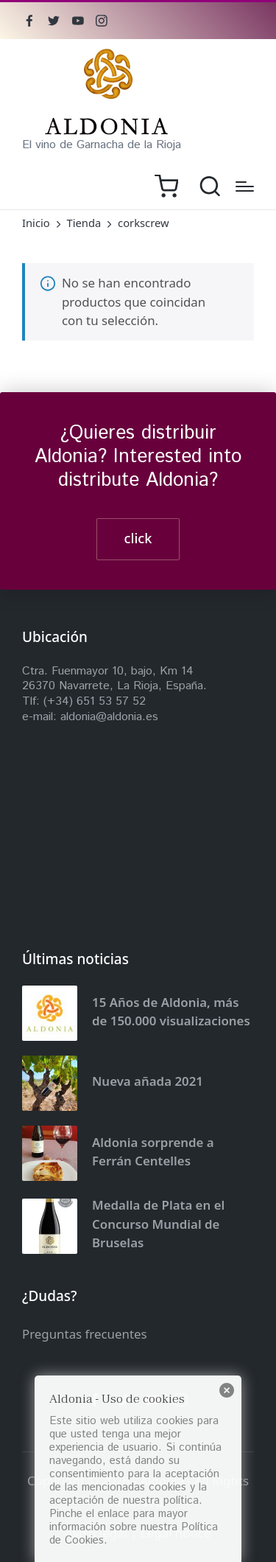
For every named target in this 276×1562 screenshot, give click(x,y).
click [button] (138, 538)
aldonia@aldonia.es (109, 716)
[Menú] (245, 186)
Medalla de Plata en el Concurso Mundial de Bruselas (158, 1223)
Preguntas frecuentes (84, 1333)
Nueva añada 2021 (147, 1081)
